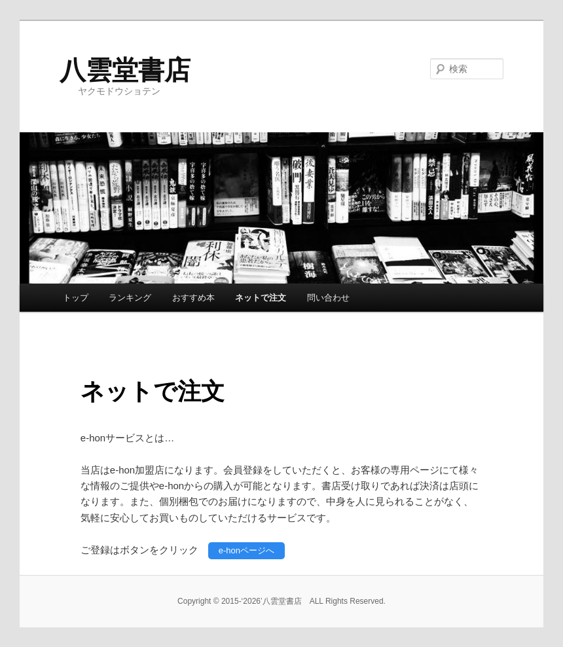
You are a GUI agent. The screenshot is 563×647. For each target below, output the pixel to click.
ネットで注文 (260, 298)
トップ (75, 298)
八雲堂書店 (125, 70)
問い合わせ (328, 298)
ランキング (130, 298)
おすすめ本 (193, 298)
